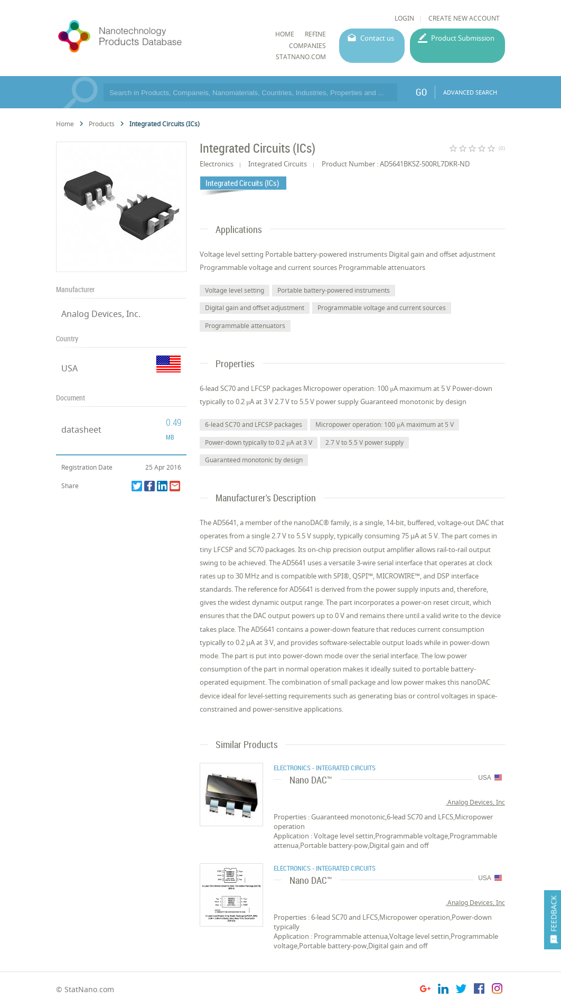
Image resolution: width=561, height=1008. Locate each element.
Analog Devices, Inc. (101, 314)
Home (65, 123)
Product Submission (462, 38)
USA (69, 368)
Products (102, 123)
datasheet (81, 429)
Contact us (377, 38)
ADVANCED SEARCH (470, 92)
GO (421, 92)
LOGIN (404, 18)
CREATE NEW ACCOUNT (464, 18)
